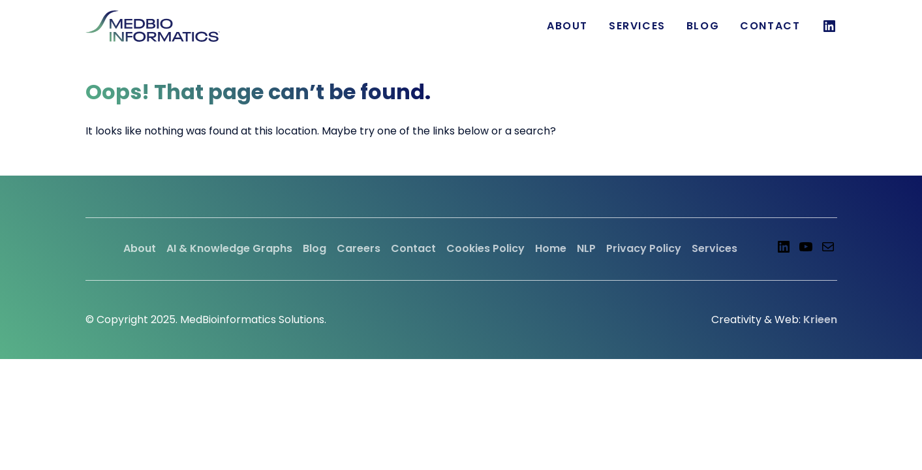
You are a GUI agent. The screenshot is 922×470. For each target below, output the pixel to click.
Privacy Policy (643, 248)
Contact (770, 25)
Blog (702, 25)
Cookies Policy (485, 248)
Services (714, 248)
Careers (358, 248)
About (567, 25)
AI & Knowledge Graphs (229, 248)
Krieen (820, 319)
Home (550, 248)
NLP (586, 248)
